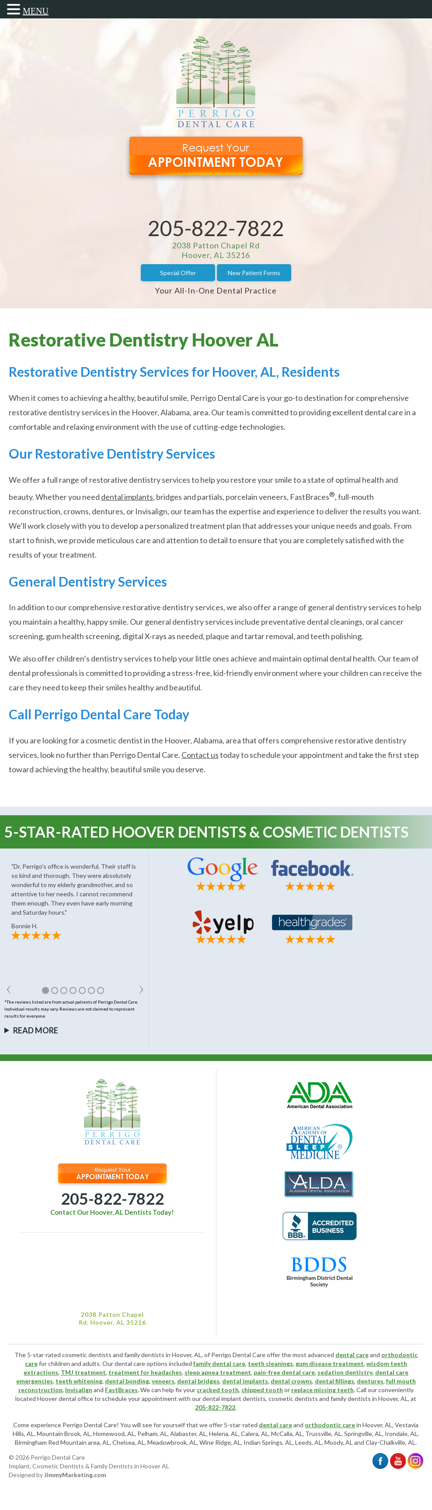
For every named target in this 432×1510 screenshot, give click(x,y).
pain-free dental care (284, 1372)
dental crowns (291, 1381)
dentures (370, 1381)
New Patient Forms (254, 272)
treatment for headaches (145, 1372)
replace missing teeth (322, 1389)
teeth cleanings (270, 1363)
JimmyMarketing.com (75, 1474)
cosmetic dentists (293, 1398)
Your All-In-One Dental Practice (216, 290)
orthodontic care (330, 1425)
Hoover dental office (65, 1398)
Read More (35, 1030)
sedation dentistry (345, 1372)
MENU (36, 11)
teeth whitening (79, 1381)
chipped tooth (262, 1389)
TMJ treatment (83, 1372)
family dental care (219, 1363)
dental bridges (198, 1381)
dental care (352, 1354)
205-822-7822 (216, 228)
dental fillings (334, 1381)
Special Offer (178, 272)
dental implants (245, 1381)
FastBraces (121, 1389)
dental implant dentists (234, 1398)
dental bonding (127, 1381)
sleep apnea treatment (218, 1372)
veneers (163, 1381)
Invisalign (78, 1389)
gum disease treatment (330, 1363)
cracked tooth (218, 1389)
